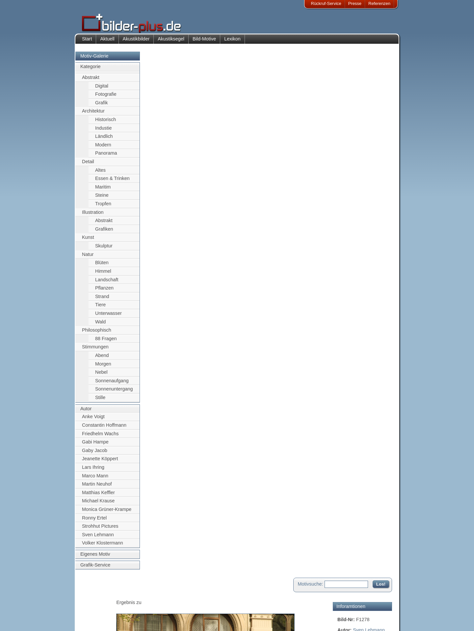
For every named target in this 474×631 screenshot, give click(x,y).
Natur (87, 257)
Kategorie (90, 70)
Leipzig (370, 116)
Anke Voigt (93, 420)
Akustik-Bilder (140, 595)
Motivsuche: (310, 60)
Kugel (343, 124)
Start (87, 42)
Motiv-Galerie (94, 59)
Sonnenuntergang (114, 392)
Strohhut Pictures (100, 529)
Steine (102, 198)
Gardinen (381, 124)
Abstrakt (90, 80)
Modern (103, 148)
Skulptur (104, 249)
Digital (101, 89)
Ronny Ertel (94, 521)
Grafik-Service (95, 568)
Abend (102, 358)
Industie (103, 131)
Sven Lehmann (98, 538)
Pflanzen (104, 291)
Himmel (103, 274)
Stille (100, 400)
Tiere (100, 308)
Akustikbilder (136, 42)
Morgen (103, 367)
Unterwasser (108, 316)
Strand (102, 299)
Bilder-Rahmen (141, 603)
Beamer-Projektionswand (151, 612)
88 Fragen (106, 341)
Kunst (88, 240)
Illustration (93, 215)
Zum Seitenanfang (372, 239)
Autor (86, 412)
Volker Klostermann (102, 546)
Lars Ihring (93, 470)
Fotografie (106, 97)
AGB (91, 620)
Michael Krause (98, 504)
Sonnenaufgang (112, 384)
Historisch (105, 122)
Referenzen (379, 3)
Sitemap (196, 612)
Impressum (97, 595)
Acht (364, 124)
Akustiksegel (171, 42)
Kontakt (195, 595)
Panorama (106, 156)
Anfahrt (195, 603)
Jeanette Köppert (100, 462)
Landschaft (106, 283)
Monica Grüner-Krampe (106, 512)
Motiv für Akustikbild (358, 185)
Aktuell (107, 42)
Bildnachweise (100, 603)
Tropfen (103, 207)
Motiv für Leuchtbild (358, 196)
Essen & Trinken (112, 182)
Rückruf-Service (326, 3)
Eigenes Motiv (95, 557)
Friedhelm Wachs (100, 437)
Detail (88, 164)
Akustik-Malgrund (143, 620)
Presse (354, 3)
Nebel (101, 375)
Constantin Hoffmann (104, 428)
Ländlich (104, 139)
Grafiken (104, 232)
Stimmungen (95, 350)
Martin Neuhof (97, 487)
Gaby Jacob (94, 453)
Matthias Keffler (98, 495)
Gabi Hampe (95, 445)
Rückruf (195, 620)
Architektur (93, 114)
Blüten (102, 266)
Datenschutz (98, 612)
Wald (100, 325)
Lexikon (232, 42)
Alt (354, 124)
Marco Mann (95, 479)
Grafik (101, 106)
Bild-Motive (204, 42)
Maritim (103, 190)
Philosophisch (96, 333)
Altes (100, 173)
